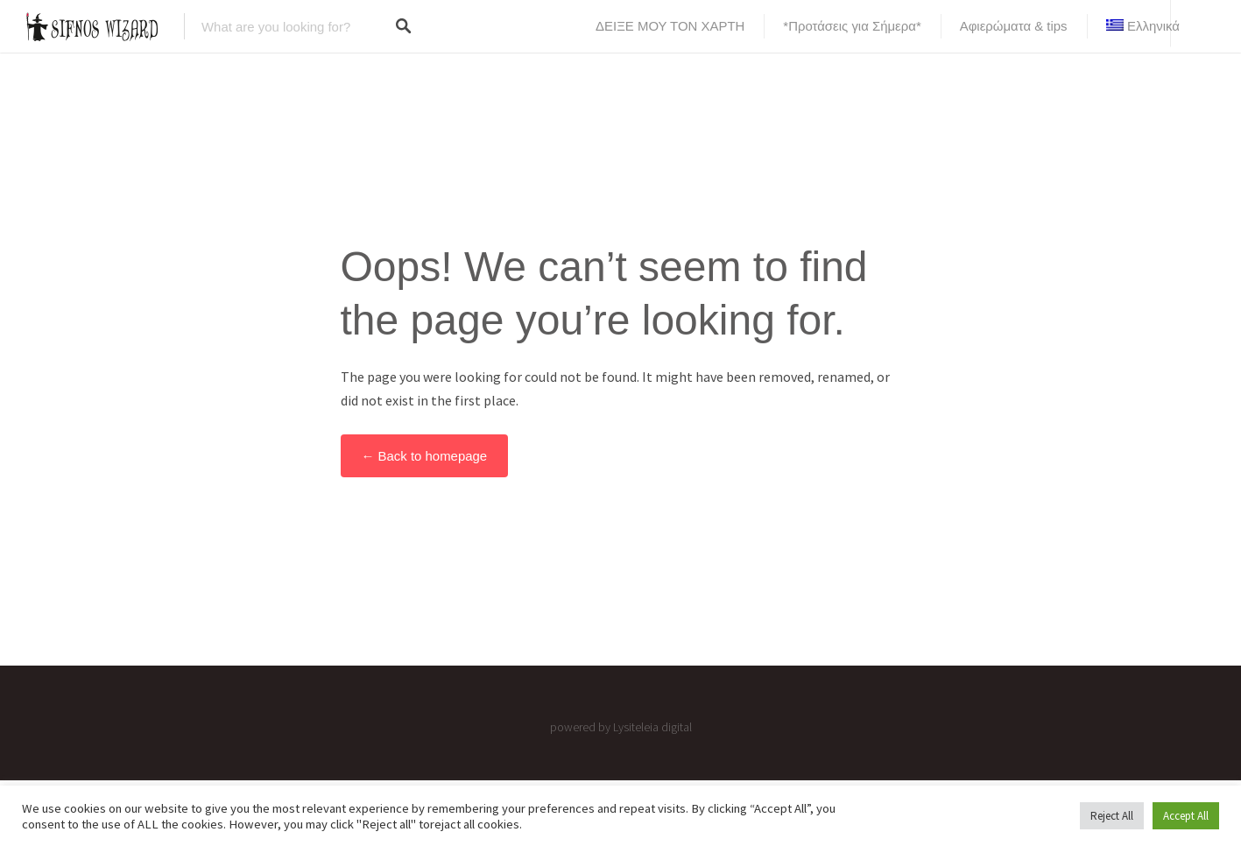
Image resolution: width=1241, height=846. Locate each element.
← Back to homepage (425, 455)
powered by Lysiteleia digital (621, 727)
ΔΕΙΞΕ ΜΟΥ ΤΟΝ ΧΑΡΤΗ (670, 25)
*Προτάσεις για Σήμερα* (851, 25)
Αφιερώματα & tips (1014, 25)
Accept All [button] (1186, 815)
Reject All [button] (1111, 815)
